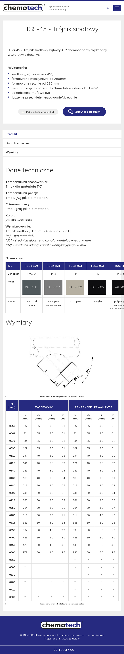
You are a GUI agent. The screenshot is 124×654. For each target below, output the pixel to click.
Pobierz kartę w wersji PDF (40, 111)
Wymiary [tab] (12, 152)
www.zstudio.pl (71, 638)
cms (58, 638)
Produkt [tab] (11, 134)
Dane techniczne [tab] (18, 143)
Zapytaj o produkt (87, 111)
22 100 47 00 (64, 650)
